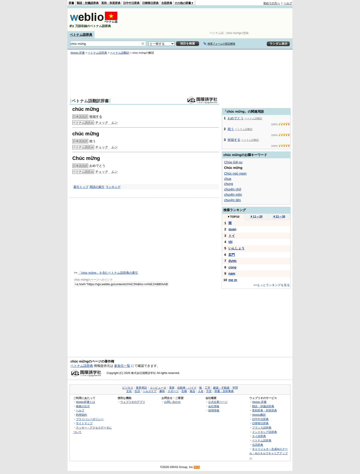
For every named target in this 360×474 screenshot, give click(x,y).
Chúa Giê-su (233, 162)
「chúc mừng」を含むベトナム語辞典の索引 (108, 272)
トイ (231, 235)
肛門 (231, 255)
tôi (230, 242)
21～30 (279, 216)
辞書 (71, 3)
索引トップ (80, 187)
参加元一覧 (122, 366)
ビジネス (127, 387)
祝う (231, 129)
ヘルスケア (150, 391)
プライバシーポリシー (90, 419)
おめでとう (236, 118)
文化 (129, 391)
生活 (137, 391)
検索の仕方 (83, 406)
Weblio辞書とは (85, 401)
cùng (232, 267)
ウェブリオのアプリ (132, 401)
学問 (235, 387)
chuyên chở (232, 189)
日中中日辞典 (131, 3)
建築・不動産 (221, 387)
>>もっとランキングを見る (271, 285)
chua (227, 179)
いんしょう (236, 248)
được (232, 261)
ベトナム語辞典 (81, 34)
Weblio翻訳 (259, 414)
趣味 (162, 391)
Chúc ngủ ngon (235, 173)
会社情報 (213, 406)
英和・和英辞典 (111, 3)
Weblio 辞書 (77, 52)
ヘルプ (288, 3)
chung (228, 184)
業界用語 (141, 387)
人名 (200, 391)
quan (232, 229)
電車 (171, 387)
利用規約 (81, 414)
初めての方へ (271, 3)
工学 (207, 387)
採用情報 (213, 410)
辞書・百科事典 (224, 391)
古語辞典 (166, 3)
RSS (197, 467)
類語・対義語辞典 (88, 3)
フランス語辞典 (261, 427)
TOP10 (233, 216)
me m (232, 280)
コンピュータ (158, 387)
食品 (192, 391)
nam (231, 273)
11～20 (256, 216)
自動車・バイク (187, 387)
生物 (184, 391)
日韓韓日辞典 (150, 3)
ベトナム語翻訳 (119, 52)
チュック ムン (106, 122)
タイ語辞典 (259, 436)
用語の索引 (97, 187)
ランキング (113, 187)
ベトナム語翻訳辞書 (90, 101)
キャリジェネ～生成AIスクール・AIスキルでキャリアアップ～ (268, 453)
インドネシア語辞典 (264, 431)
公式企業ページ (218, 401)
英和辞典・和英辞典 (264, 410)
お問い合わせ (172, 401)
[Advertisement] (208, 19)
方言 (209, 391)
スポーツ (173, 391)
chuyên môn (233, 194)
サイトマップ (84, 423)
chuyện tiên (232, 200)
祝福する (95, 116)
